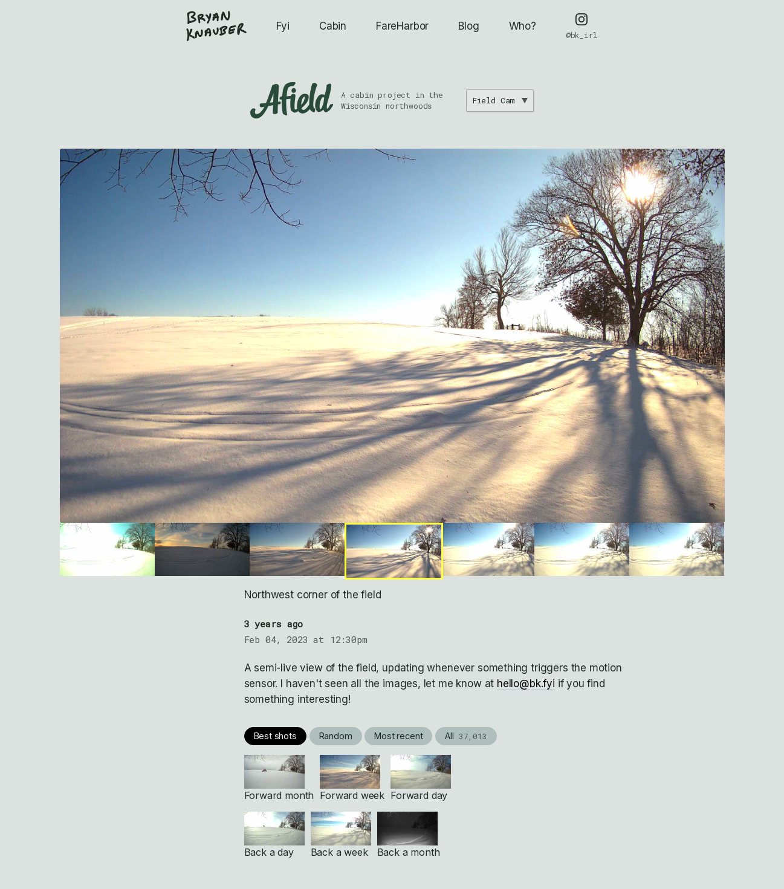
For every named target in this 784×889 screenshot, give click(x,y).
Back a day (274, 835)
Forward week (352, 778)
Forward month (279, 778)
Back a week (341, 835)
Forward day (420, 778)
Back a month (408, 835)
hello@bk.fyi (526, 683)
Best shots (275, 736)
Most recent (398, 736)
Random (335, 736)
